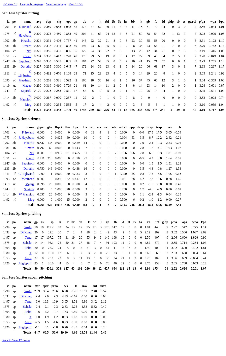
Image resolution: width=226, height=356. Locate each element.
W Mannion (25, 97)
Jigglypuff (24, 263)
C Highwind (24, 73)
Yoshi (28, 227)
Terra (28, 237)
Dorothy (26, 66)
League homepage (31, 4)
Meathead (25, 80)
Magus (26, 85)
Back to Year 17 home (16, 340)
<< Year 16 (10, 4)
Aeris (28, 258)
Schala (27, 242)
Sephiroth (25, 61)
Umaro (26, 45)
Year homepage (56, 4)
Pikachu (26, 40)
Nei (29, 51)
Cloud (27, 56)
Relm (28, 248)
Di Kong (26, 232)
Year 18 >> (76, 4)
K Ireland (25, 26)
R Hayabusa (25, 33)
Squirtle (26, 90)
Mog (28, 104)
